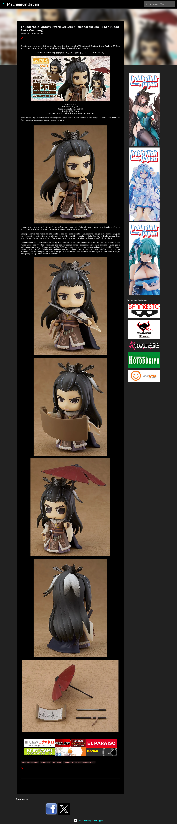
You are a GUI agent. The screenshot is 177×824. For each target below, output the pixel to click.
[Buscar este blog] (162, 4)
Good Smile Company (30, 762)
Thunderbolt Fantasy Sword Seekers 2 (79, 762)
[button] (22, 38)
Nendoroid (45, 762)
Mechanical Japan (23, 4)
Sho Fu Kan (56, 762)
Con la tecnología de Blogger (88, 820)
